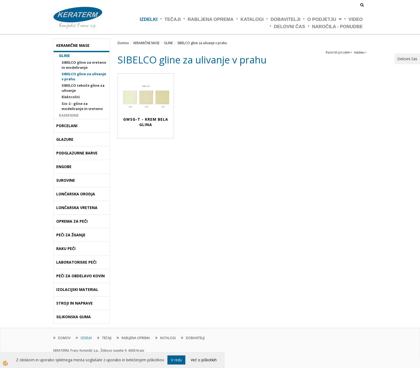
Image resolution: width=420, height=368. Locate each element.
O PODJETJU (321, 19)
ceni (347, 52)
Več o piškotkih (204, 359)
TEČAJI (172, 19)
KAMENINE (69, 115)
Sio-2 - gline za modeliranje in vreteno (82, 106)
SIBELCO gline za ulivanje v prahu (84, 76)
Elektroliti (71, 96)
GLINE (64, 55)
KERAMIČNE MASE (146, 43)
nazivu (360, 52)
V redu (176, 359)
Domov (123, 43)
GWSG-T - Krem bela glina (145, 122)
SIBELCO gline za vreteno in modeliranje (84, 65)
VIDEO (355, 19)
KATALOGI (252, 19)
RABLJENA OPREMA (211, 19)
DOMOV (64, 338)
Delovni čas (289, 26)
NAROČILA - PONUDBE (337, 26)
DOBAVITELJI (285, 19)
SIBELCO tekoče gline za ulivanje (83, 88)
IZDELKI (149, 19)
